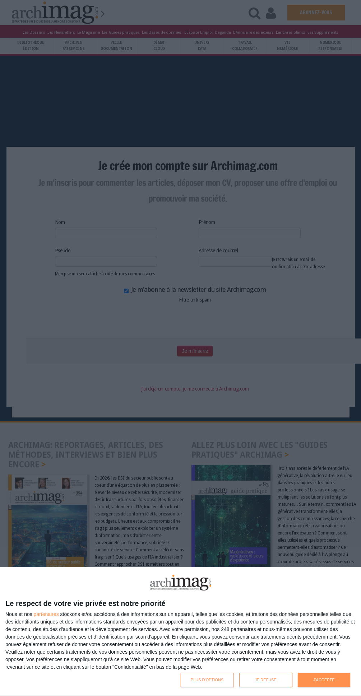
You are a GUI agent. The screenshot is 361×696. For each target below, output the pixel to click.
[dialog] (180, 631)
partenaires (46, 614)
